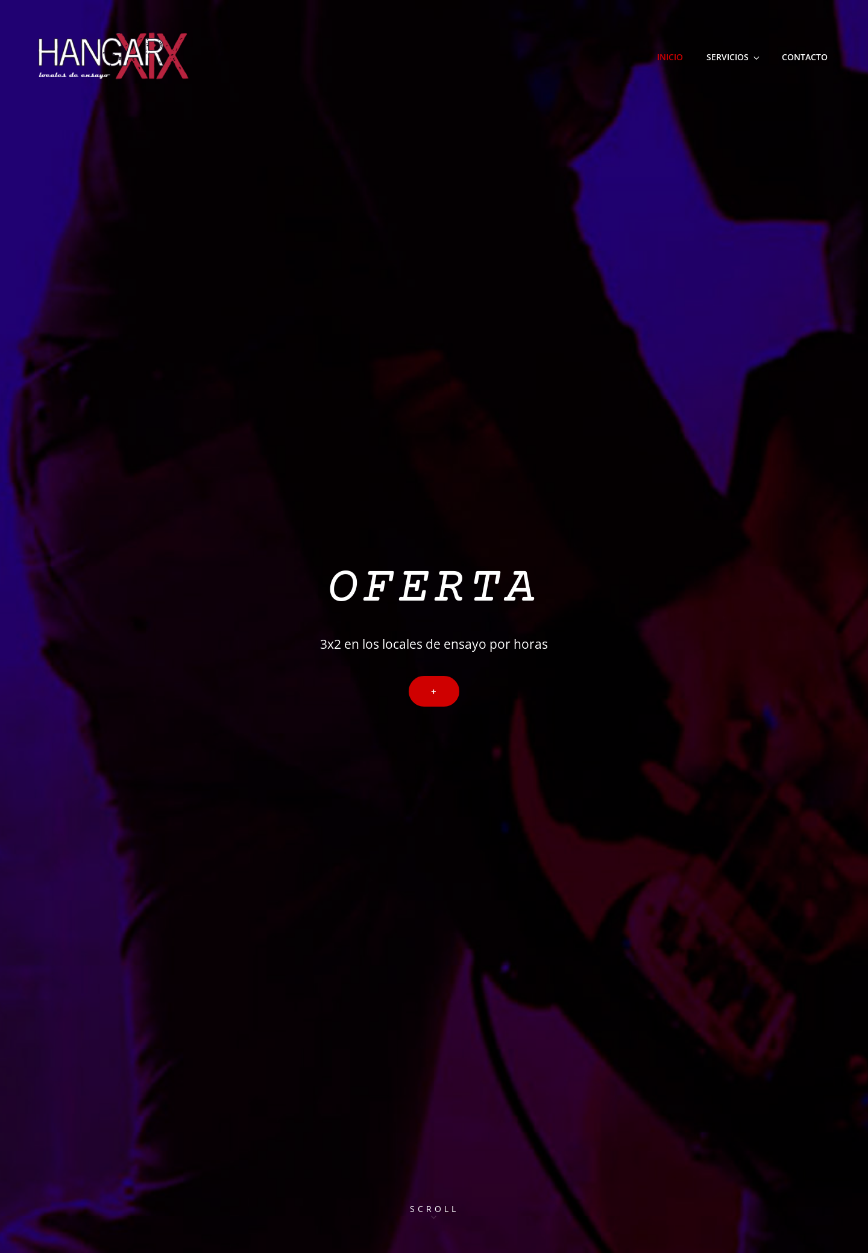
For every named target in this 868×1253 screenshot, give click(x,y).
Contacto (805, 57)
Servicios (733, 57)
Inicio (670, 57)
